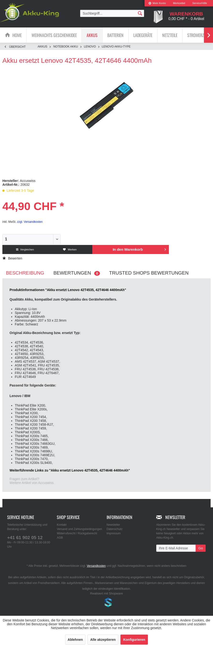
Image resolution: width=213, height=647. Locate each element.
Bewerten (12, 258)
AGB (60, 537)
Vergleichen (25, 249)
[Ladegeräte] (143, 35)
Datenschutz (115, 529)
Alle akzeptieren (103, 640)
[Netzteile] (169, 35)
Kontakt (62, 524)
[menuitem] (157, 3)
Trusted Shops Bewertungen (149, 273)
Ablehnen (75, 640)
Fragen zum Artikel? (24, 479)
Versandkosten (96, 565)
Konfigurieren (134, 640)
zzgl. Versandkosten (29, 221)
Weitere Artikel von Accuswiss (32, 483)
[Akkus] (92, 35)
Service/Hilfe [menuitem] (199, 3)
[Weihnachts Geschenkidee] (54, 35)
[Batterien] (115, 35)
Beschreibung (25, 273)
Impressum (114, 533)
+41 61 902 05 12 (24, 537)
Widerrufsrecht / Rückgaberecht (77, 533)
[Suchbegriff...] (112, 13)
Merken (70, 249)
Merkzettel (179, 3)
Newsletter (113, 524)
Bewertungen (76, 273)
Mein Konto (157, 3)
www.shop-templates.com (106, 603)
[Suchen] (140, 13)
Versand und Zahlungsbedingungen (79, 529)
